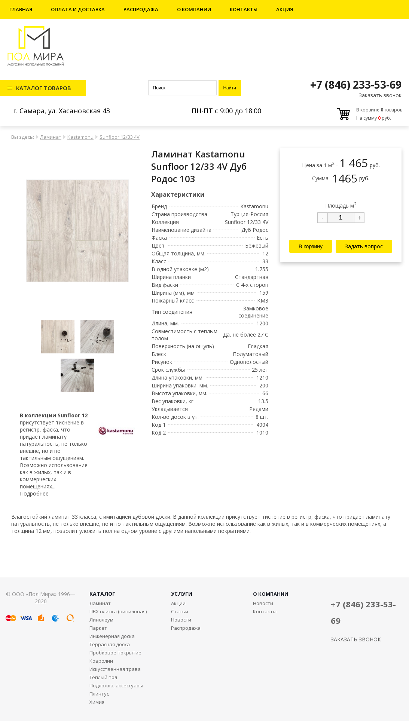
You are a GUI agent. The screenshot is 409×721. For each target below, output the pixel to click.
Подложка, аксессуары (116, 685)
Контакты (243, 9)
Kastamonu (80, 137)
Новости (181, 619)
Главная (20, 9)
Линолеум (101, 619)
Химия (96, 702)
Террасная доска (109, 644)
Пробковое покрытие (115, 652)
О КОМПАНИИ (270, 593)
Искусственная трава (115, 669)
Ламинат (50, 137)
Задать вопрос (364, 246)
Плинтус (99, 693)
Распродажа (140, 9)
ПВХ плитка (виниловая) (118, 611)
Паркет (98, 628)
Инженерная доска (112, 636)
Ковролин (101, 660)
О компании (194, 9)
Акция (284, 9)
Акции (178, 603)
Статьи (179, 611)
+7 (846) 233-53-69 (356, 84)
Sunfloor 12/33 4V (120, 137)
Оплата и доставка (78, 9)
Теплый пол (103, 677)
